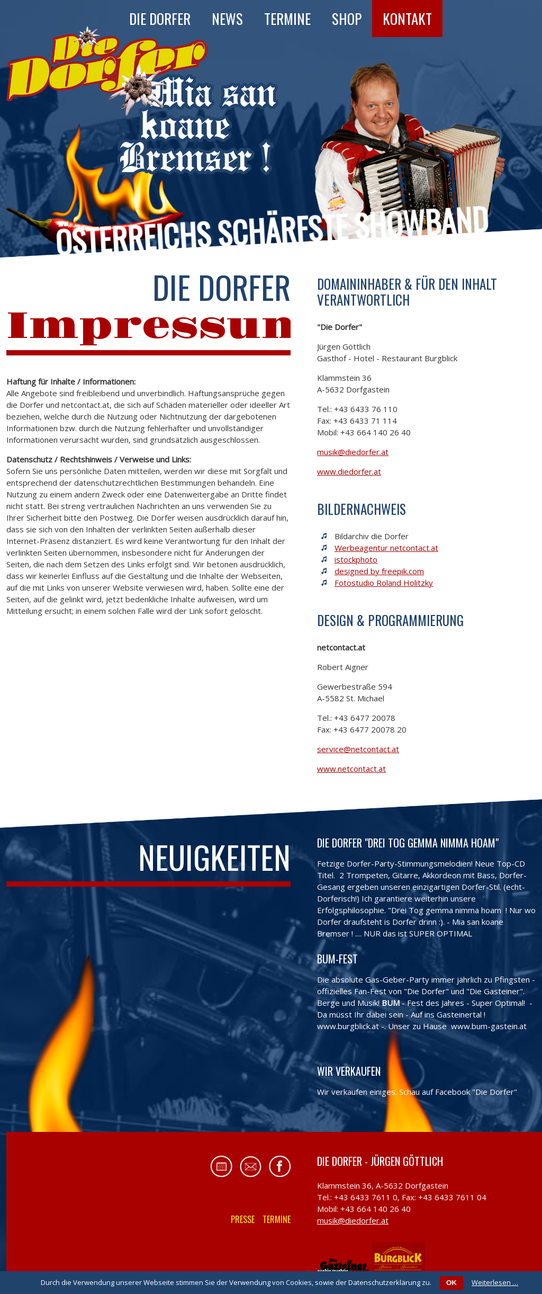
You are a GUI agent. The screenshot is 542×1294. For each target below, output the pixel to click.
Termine (287, 18)
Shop (347, 18)
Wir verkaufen (349, 1071)
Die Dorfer (160, 18)
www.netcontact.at (351, 768)
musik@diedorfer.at (353, 452)
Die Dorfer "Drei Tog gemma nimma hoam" (408, 843)
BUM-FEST (337, 959)
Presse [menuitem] (243, 1219)
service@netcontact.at (358, 749)
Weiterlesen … (495, 1282)
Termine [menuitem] (277, 1219)
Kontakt (407, 18)
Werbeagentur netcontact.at (386, 547)
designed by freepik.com (379, 571)
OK (451, 1283)
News (227, 18)
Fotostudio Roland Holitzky (384, 582)
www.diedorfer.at (349, 471)
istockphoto (356, 559)
